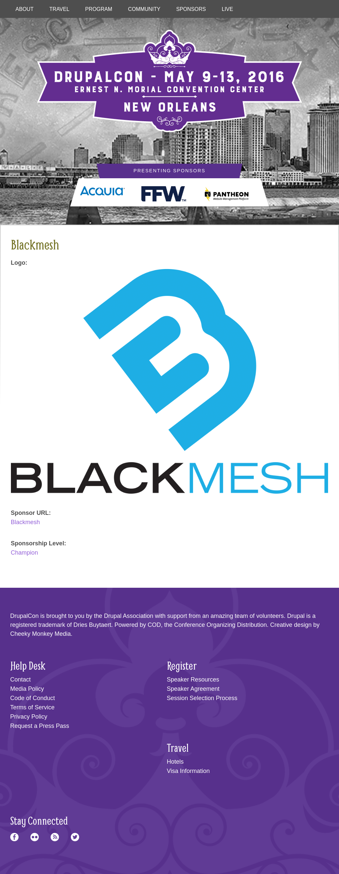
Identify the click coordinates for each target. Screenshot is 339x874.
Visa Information (188, 771)
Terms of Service (32, 707)
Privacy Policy (28, 716)
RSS (55, 837)
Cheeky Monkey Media (40, 633)
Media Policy (27, 688)
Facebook (14, 837)
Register (182, 665)
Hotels (175, 761)
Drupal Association (128, 616)
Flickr (34, 837)
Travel (59, 9)
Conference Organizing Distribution (220, 625)
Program (98, 9)
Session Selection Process (202, 698)
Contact (20, 679)
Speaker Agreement (193, 688)
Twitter (75, 837)
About (25, 9)
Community (144, 9)
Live (227, 9)
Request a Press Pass (39, 726)
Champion (24, 552)
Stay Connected (39, 820)
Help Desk (27, 665)
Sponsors (191, 9)
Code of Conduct (32, 698)
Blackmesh (25, 522)
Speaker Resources (193, 679)
